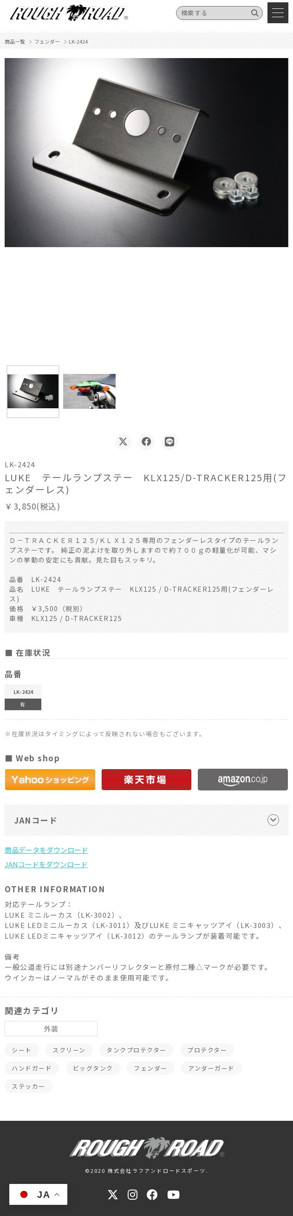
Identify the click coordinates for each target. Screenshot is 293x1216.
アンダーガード (211, 1068)
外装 (51, 1028)
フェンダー (151, 1068)
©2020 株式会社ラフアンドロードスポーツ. (146, 1170)
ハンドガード (32, 1068)
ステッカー (29, 1086)
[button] (33, 391)
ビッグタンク (93, 1068)
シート (22, 1050)
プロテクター (207, 1050)
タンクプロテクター (136, 1050)
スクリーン (69, 1050)
